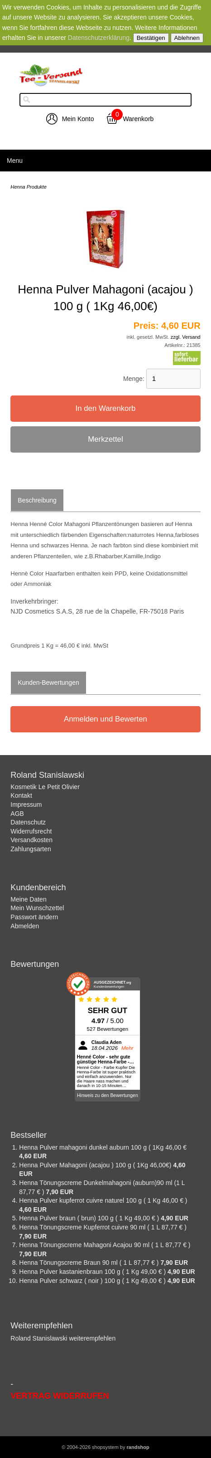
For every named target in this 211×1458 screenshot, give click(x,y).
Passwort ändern (34, 917)
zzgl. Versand (186, 337)
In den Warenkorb (106, 408)
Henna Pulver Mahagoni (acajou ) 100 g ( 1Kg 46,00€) (96, 1165)
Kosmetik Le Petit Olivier (45, 786)
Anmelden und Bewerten (105, 719)
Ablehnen (187, 37)
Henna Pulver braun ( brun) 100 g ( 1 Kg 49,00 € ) (90, 1218)
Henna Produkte (28, 187)
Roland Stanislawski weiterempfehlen (62, 1338)
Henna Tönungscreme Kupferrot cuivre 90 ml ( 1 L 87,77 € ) (103, 1227)
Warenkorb (138, 118)
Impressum (26, 804)
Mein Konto (78, 118)
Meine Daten (28, 899)
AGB (17, 813)
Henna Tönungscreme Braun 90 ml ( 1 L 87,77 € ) (89, 1262)
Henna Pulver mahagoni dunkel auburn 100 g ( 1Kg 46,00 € (103, 1147)
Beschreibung (37, 500)
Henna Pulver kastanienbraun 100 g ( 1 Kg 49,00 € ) (93, 1271)
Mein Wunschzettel (37, 908)
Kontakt (21, 795)
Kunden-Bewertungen (48, 682)
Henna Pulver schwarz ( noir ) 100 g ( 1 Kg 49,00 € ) (93, 1280)
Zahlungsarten (30, 849)
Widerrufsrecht (31, 831)
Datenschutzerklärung (98, 37)
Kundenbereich (38, 887)
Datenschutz (28, 822)
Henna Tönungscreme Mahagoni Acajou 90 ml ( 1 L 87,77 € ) (104, 1244)
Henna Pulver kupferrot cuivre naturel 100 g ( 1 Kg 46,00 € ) (103, 1200)
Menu (15, 160)
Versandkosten (31, 840)
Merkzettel (105, 439)
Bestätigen (151, 37)
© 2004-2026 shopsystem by (105, 1447)
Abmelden (24, 926)
